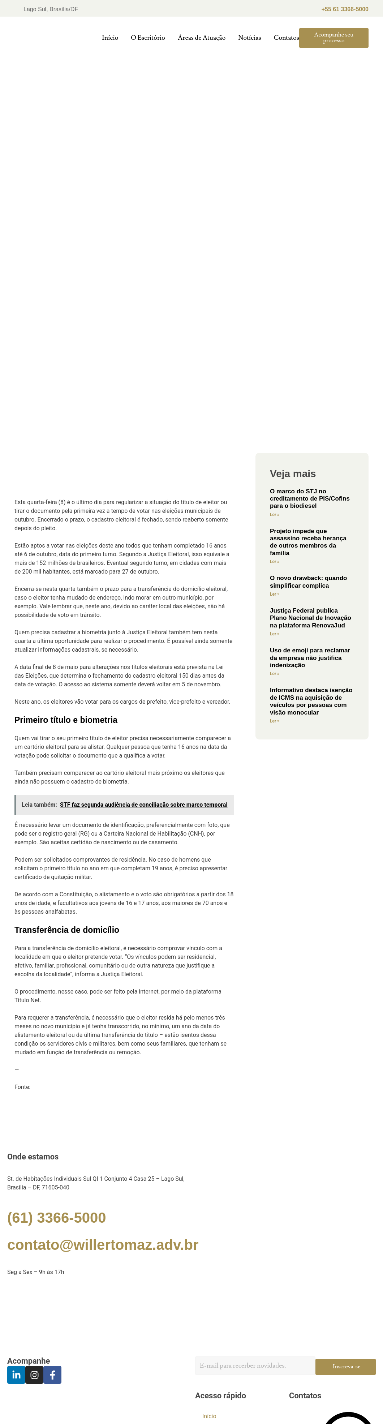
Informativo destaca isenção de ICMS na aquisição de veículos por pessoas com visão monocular (311, 701)
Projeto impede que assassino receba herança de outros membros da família (308, 542)
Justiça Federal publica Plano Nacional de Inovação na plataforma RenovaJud (310, 618)
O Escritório (148, 38)
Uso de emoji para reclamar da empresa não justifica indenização (310, 658)
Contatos (286, 38)
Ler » (274, 514)
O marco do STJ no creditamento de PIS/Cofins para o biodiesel (310, 499)
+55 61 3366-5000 (345, 9)
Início (110, 38)
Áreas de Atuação (201, 38)
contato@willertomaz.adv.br (102, 1245)
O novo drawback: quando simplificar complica (308, 582)
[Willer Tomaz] (191, 1316)
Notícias (249, 38)
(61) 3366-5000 (56, 1218)
